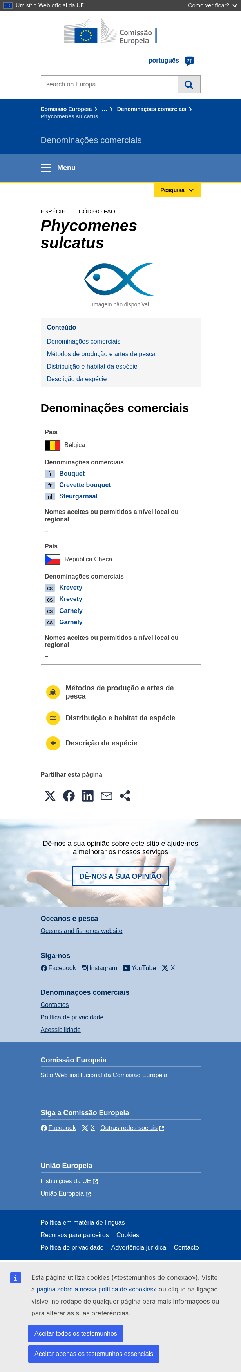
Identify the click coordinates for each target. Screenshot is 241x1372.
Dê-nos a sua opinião (120, 876)
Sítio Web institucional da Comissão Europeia (104, 1075)
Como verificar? (212, 5)
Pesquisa (189, 84)
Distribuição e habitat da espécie (92, 366)
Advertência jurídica (139, 1247)
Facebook (58, 1128)
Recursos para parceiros (75, 1235)
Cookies (127, 1235)
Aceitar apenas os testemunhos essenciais (93, 1354)
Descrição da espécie (77, 379)
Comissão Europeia (66, 109)
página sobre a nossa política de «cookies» (96, 1289)
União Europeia (62, 1193)
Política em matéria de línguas (83, 1222)
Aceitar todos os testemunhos (75, 1333)
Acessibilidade (61, 1029)
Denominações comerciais (152, 109)
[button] (50, 796)
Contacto (186, 1247)
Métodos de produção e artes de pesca (101, 354)
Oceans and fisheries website (82, 931)
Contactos (55, 1004)
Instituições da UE (66, 1181)
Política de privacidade (72, 1017)
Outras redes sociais (129, 1128)
